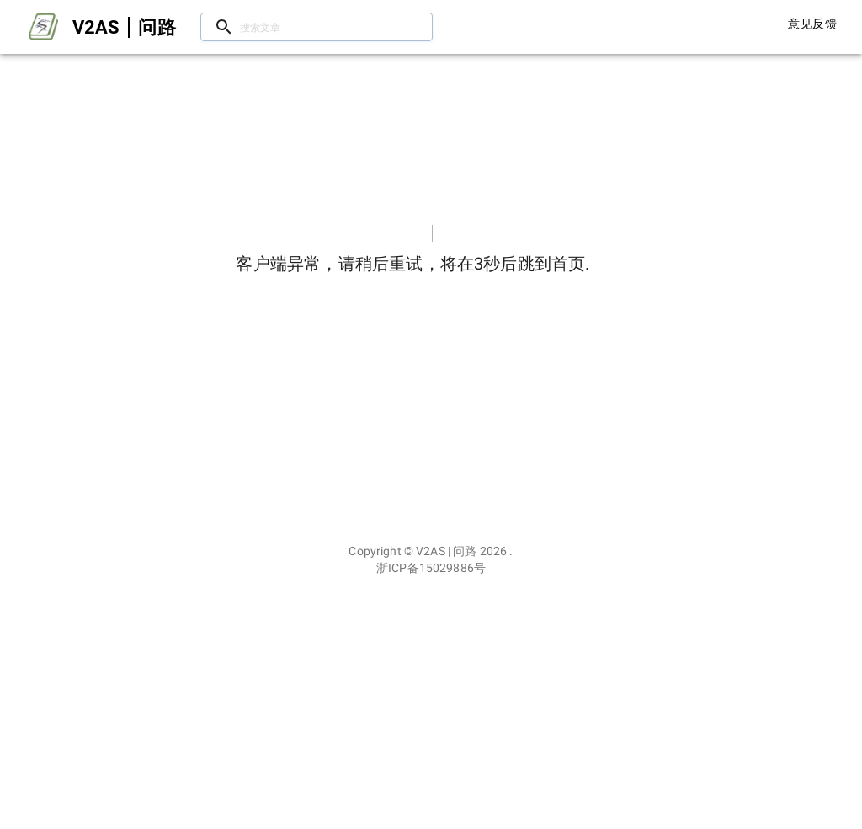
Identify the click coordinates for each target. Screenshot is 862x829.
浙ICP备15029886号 (431, 568)
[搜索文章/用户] (316, 27)
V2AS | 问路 (446, 551)
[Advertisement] (431, 703)
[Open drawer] (43, 27)
